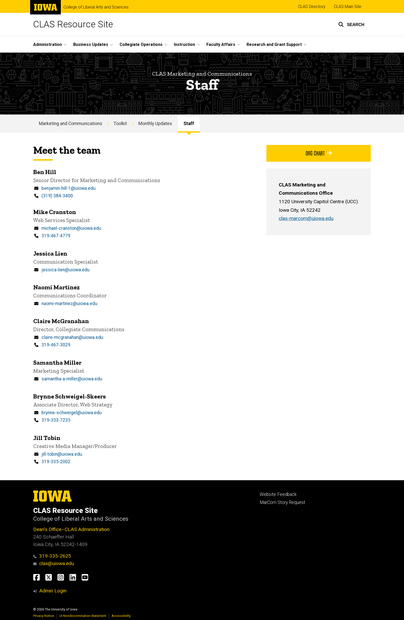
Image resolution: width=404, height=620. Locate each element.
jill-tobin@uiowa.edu (61, 454)
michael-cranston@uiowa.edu (71, 228)
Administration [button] (47, 44)
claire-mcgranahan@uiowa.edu (72, 337)
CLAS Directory (311, 6)
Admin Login (52, 591)
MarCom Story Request (282, 502)
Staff (188, 123)
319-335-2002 (55, 461)
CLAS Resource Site (73, 24)
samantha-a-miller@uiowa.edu (71, 378)
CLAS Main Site (347, 6)
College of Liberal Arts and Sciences (96, 7)
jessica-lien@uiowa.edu (65, 269)
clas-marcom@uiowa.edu (306, 219)
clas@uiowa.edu (53, 563)
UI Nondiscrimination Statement (83, 616)
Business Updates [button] (90, 44)
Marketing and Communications (70, 123)
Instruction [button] (184, 44)
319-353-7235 (55, 420)
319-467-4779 (55, 235)
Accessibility (121, 616)
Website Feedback (278, 494)
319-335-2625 (52, 556)
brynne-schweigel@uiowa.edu (71, 412)
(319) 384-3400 (57, 196)
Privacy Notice (43, 616)
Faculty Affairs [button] (220, 44)
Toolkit (120, 123)
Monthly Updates (155, 123)
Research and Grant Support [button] (274, 44)
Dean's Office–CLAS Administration (71, 529)
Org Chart (319, 153)
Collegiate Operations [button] (141, 44)
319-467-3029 (55, 345)
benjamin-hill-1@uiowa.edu (68, 188)
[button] (351, 24)
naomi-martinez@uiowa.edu (69, 303)
